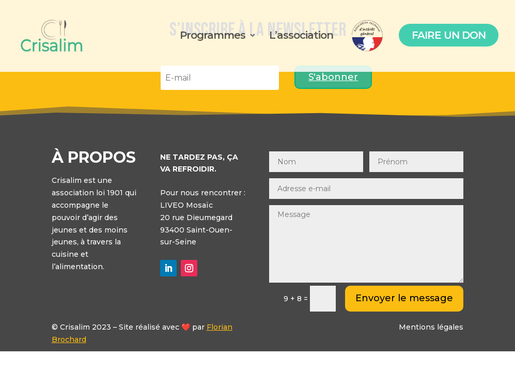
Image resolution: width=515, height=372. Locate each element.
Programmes (212, 36)
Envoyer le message (404, 298)
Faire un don (449, 35)
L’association (301, 36)
